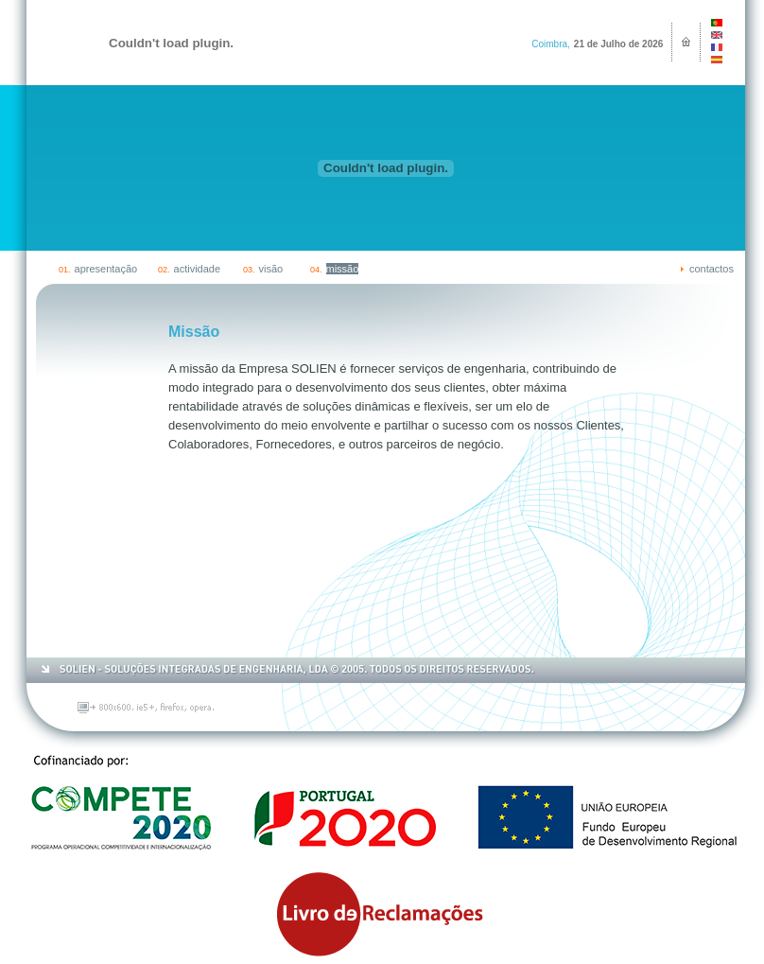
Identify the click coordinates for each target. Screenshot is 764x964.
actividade (197, 268)
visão (271, 268)
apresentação (106, 268)
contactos (711, 268)
